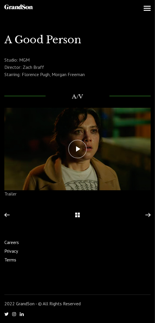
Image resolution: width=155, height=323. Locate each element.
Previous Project (7, 215)
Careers (11, 242)
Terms (10, 260)
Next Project (148, 215)
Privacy (11, 251)
